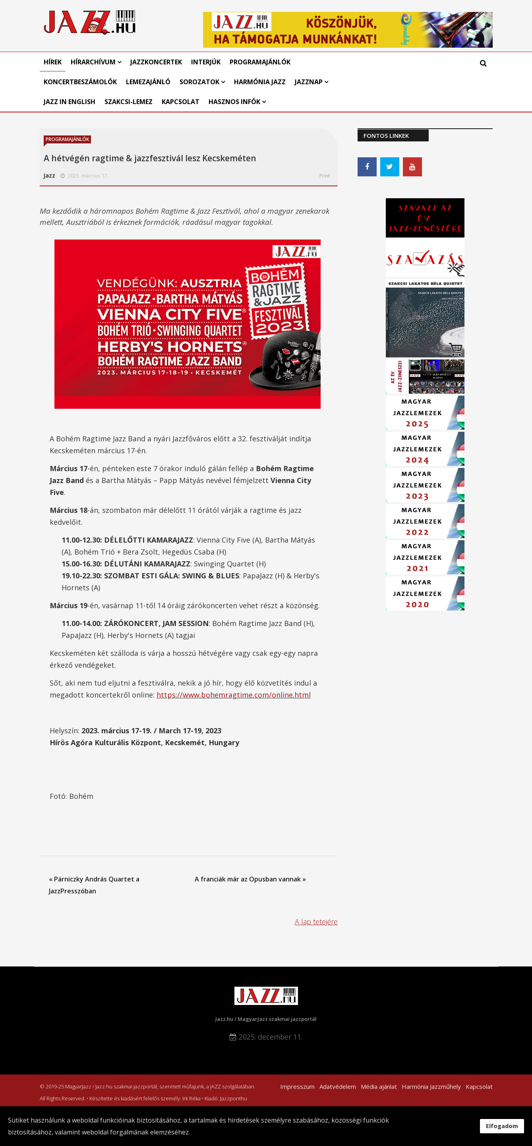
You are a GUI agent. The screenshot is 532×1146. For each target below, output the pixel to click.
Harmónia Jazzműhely (431, 1086)
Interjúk (206, 62)
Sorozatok (199, 81)
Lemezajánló (148, 81)
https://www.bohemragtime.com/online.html (234, 695)
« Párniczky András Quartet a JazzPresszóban (94, 885)
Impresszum (297, 1086)
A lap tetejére (316, 921)
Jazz (49, 175)
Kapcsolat (180, 101)
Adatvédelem (337, 1086)
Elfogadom (502, 1126)
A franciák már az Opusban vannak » (250, 879)
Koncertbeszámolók (80, 81)
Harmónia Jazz (260, 81)
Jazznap (309, 81)
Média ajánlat (379, 1086)
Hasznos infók (234, 101)
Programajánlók (260, 62)
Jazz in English (69, 101)
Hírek (53, 62)
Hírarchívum (94, 62)
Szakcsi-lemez (128, 101)
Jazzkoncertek (156, 62)
